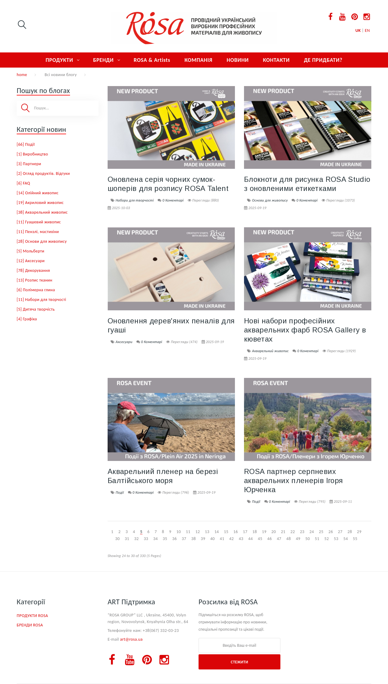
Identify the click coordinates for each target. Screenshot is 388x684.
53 (336, 538)
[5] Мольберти (30, 251)
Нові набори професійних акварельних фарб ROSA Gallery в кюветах (305, 330)
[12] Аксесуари (31, 260)
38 (193, 538)
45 (260, 538)
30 (117, 538)
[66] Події (26, 144)
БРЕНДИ (103, 60)
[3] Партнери (29, 163)
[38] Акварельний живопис (42, 212)
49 (298, 538)
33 (146, 538)
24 (311, 531)
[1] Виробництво (32, 154)
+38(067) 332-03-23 (161, 630)
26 (330, 531)
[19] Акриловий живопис (40, 202)
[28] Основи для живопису (42, 241)
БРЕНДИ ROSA (30, 625)
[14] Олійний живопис (38, 192)
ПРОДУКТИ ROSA (32, 615)
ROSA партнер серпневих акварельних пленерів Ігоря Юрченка (293, 480)
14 (216, 531)
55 (355, 538)
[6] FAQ (23, 183)
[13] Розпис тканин (34, 280)
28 (349, 531)
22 (292, 531)
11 (188, 531)
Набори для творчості (134, 200)
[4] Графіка (27, 319)
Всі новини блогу (61, 74)
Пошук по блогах (43, 90)
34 (155, 538)
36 (174, 538)
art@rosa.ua (131, 639)
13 (207, 531)
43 (241, 538)
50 (307, 538)
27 (340, 531)
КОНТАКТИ (276, 60)
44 (250, 538)
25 (321, 531)
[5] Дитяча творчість (36, 309)
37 (184, 538)
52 (326, 538)
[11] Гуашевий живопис (39, 222)
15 (226, 531)
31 (127, 538)
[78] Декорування (33, 270)
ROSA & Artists (152, 60)
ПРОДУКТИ (59, 60)
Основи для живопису (270, 200)
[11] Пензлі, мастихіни (38, 231)
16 (235, 531)
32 (136, 538)
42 (231, 538)
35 (165, 538)
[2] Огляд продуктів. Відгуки (43, 173)
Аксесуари (123, 342)
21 (283, 531)
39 (203, 538)
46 (269, 538)
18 (255, 531)
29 (359, 531)
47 (279, 538)
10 (178, 531)
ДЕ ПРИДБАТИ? (323, 60)
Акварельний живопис (270, 351)
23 (302, 531)
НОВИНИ (238, 60)
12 (197, 531)
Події (119, 492)
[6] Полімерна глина (36, 289)
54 (345, 538)
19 (264, 531)
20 (273, 531)
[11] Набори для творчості (41, 299)
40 (212, 538)
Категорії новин (41, 129)
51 (317, 538)
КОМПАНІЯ (198, 60)
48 (288, 538)
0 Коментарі (173, 200)
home (22, 74)
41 (222, 538)
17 (245, 531)
